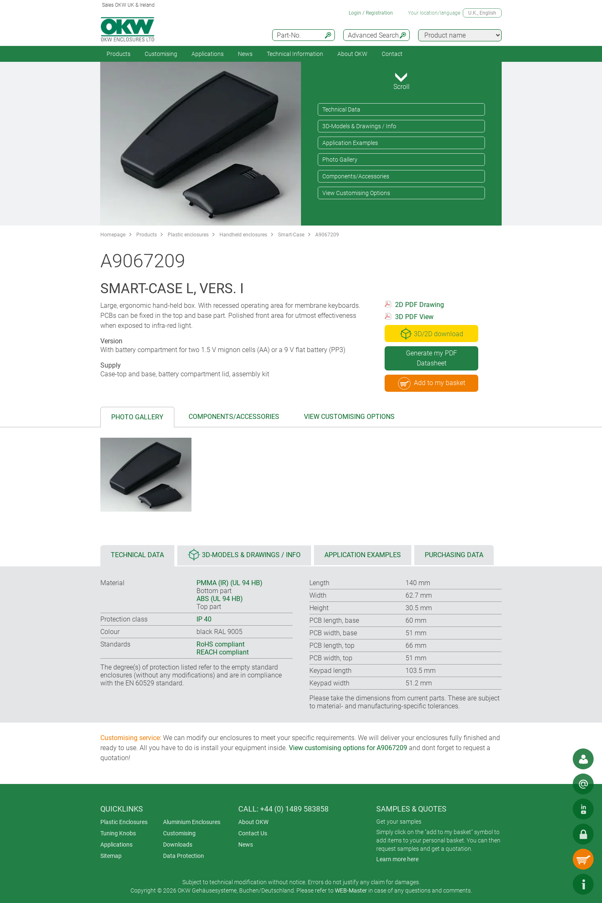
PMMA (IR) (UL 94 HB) (229, 583)
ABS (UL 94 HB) (219, 599)
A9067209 (327, 235)
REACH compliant (222, 652)
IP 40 (204, 619)
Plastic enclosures (188, 235)
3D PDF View (414, 317)
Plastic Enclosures (124, 822)
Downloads (177, 844)
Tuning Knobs (118, 833)
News (245, 54)
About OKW (253, 822)
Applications (207, 54)
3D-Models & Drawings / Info (359, 126)
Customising (161, 54)
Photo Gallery (339, 159)
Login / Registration (371, 13)
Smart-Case (291, 235)
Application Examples (350, 143)
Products (118, 54)
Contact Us (252, 833)
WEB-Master (351, 890)
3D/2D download (431, 333)
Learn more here (397, 859)
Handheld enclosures (243, 235)
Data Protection (183, 855)
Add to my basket (431, 383)
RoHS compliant (220, 644)
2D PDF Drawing (419, 305)
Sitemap (111, 855)
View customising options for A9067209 (348, 748)
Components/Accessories (355, 176)
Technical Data (341, 109)
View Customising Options (356, 193)
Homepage (112, 235)
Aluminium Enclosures (191, 822)
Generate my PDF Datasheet (431, 358)
